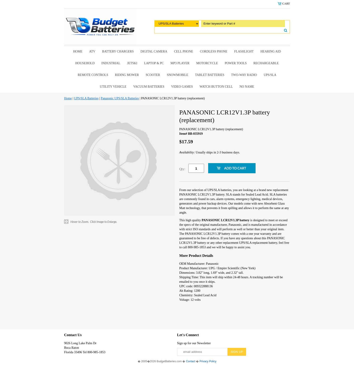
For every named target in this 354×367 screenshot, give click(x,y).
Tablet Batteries (209, 75)
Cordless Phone (213, 51)
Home (77, 51)
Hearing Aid (271, 51)
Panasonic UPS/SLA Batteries (120, 98)
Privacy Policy (208, 361)
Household (85, 63)
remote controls (93, 75)
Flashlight (244, 51)
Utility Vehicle (113, 86)
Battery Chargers (118, 51)
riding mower (127, 75)
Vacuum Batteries (148, 86)
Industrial (110, 63)
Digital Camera (153, 51)
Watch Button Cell (216, 86)
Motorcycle (207, 63)
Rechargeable (266, 63)
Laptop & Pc (154, 63)
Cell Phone (183, 51)
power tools (236, 63)
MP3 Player (179, 63)
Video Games (182, 86)
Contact (190, 361)
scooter (153, 75)
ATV (92, 51)
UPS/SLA (270, 75)
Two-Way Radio (244, 75)
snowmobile (177, 75)
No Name (247, 86)
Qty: (182, 169)
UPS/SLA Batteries (86, 98)
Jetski (132, 63)
